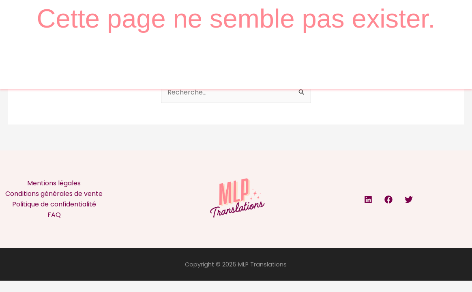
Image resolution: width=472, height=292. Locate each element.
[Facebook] (388, 199)
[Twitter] (409, 199)
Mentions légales (54, 183)
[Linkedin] (368, 199)
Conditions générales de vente (54, 193)
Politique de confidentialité (54, 204)
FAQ (54, 214)
